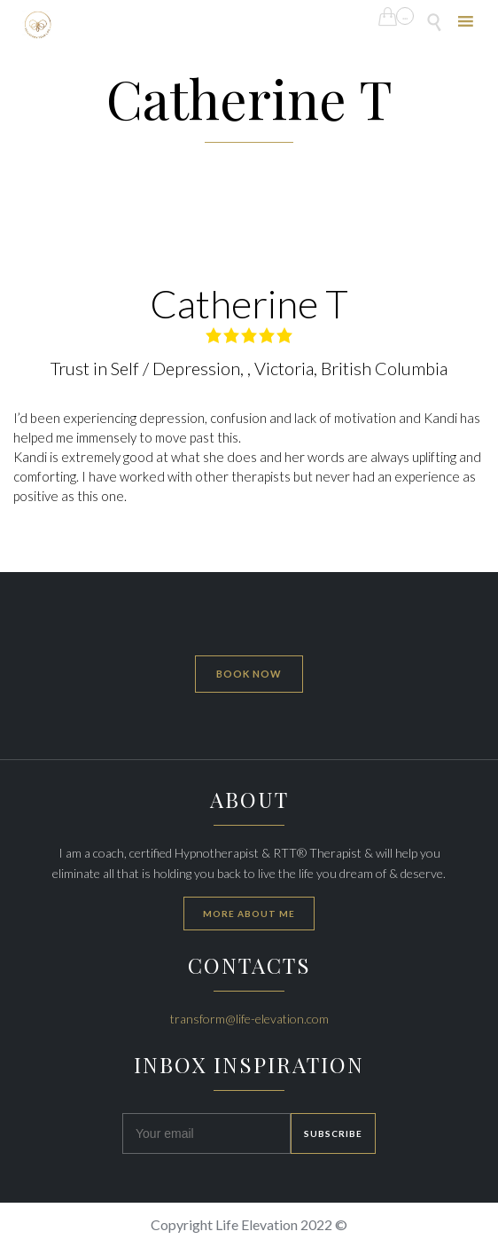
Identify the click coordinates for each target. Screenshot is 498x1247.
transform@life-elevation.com (249, 1018)
